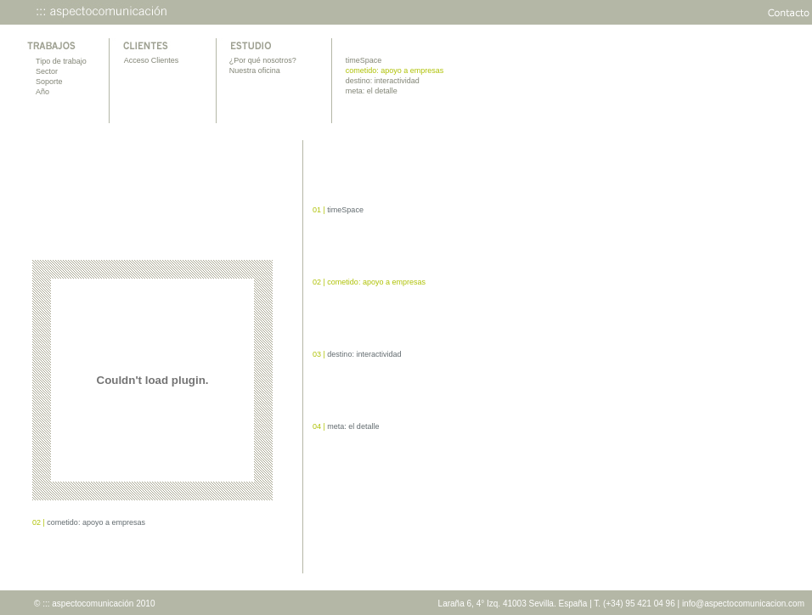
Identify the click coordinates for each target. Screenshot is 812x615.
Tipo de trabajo (61, 61)
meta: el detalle (372, 91)
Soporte (49, 81)
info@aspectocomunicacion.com (743, 603)
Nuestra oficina (254, 70)
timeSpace (364, 60)
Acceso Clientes (151, 60)
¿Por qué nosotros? (262, 60)
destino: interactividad (383, 80)
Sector (47, 71)
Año (42, 91)
